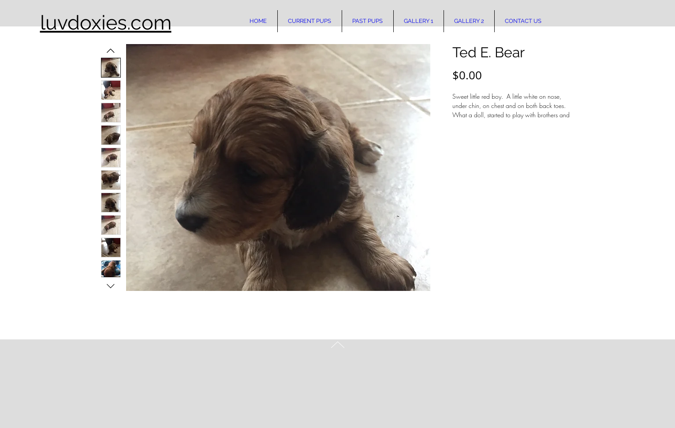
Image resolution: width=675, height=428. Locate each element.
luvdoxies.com (106, 22)
